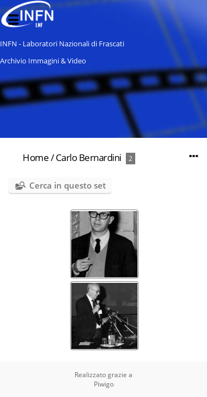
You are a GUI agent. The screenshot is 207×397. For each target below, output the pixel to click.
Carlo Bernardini (88, 157)
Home (36, 157)
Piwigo (104, 384)
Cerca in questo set (67, 185)
